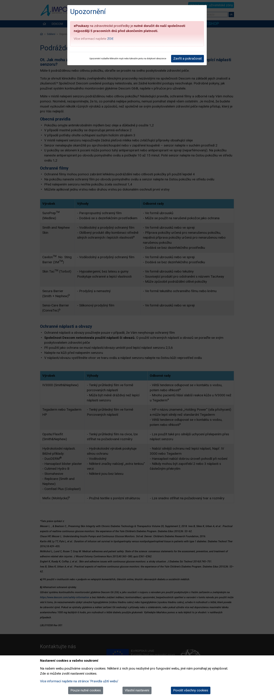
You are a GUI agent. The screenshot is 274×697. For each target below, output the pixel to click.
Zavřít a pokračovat (187, 58)
